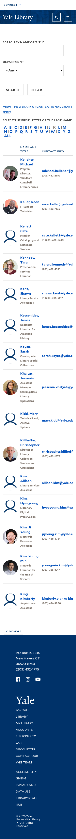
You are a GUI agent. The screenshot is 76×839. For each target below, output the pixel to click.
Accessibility (26, 771)
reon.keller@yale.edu (58, 204)
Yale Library (18, 17)
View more (13, 631)
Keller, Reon (29, 202)
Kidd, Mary (29, 414)
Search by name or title (23, 42)
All (7, 136)
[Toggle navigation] (68, 17)
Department (13, 61)
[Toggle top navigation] (12, 5)
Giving (21, 778)
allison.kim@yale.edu (58, 483)
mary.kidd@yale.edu (58, 420)
